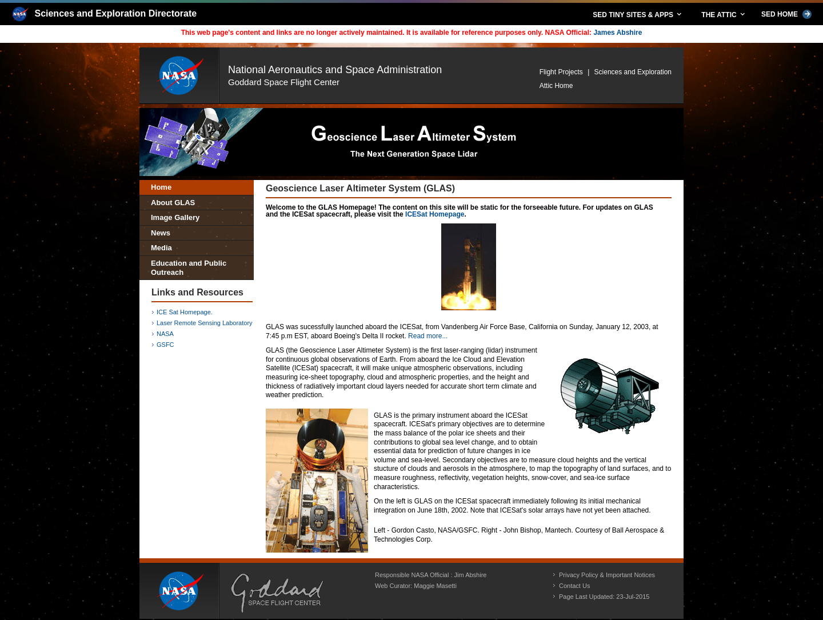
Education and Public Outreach (188, 268)
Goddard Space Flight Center (283, 82)
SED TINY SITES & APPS (638, 14)
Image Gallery (175, 217)
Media (161, 247)
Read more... (428, 336)
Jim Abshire (470, 574)
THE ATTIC (723, 14)
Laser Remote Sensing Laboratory (205, 322)
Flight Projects (561, 72)
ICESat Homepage (434, 214)
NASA (165, 333)
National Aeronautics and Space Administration (335, 69)
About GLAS (173, 202)
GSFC (165, 344)
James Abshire (617, 33)
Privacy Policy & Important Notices (607, 574)
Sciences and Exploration (633, 72)
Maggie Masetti (435, 585)
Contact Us (574, 585)
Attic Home (556, 86)
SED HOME (786, 14)
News (160, 233)
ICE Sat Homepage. (185, 312)
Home (161, 187)
